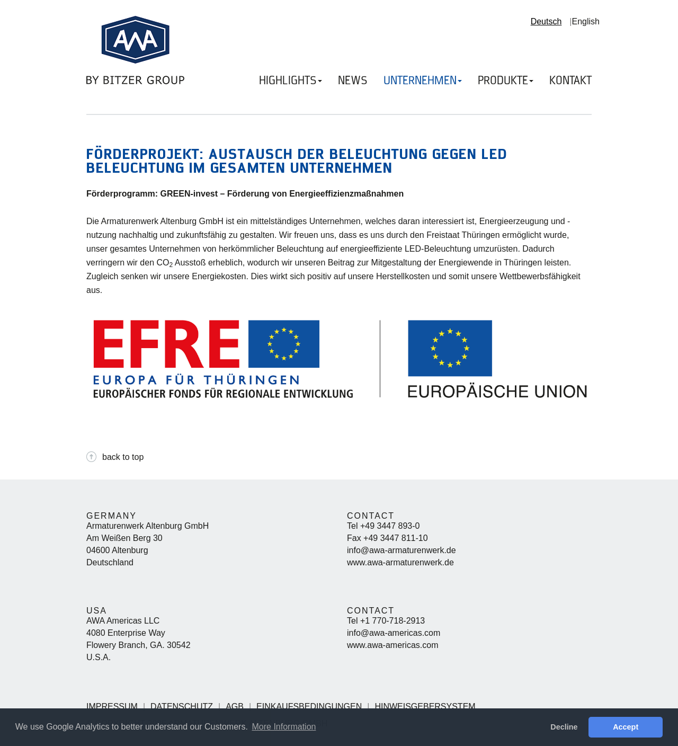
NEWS (353, 81)
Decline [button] (563, 727)
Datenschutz (181, 706)
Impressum (112, 706)
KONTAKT (570, 81)
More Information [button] (284, 726)
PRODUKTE (505, 81)
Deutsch (546, 21)
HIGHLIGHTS (290, 81)
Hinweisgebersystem (424, 706)
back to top (123, 456)
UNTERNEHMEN (422, 81)
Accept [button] (625, 727)
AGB (235, 706)
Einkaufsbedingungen (309, 706)
